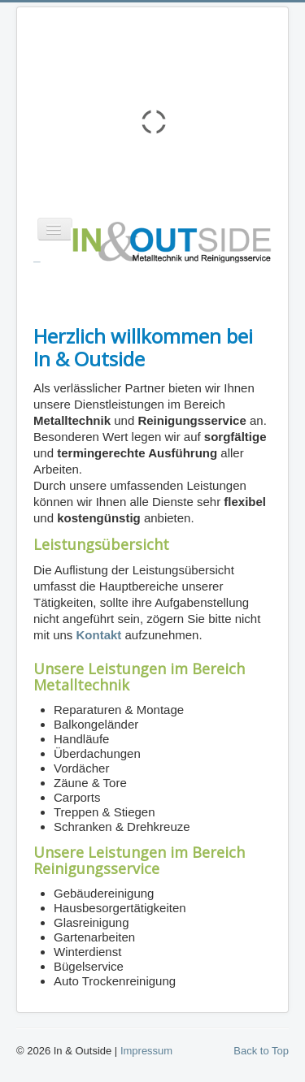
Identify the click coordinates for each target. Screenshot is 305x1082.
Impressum (146, 1051)
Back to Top (261, 1051)
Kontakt (99, 635)
